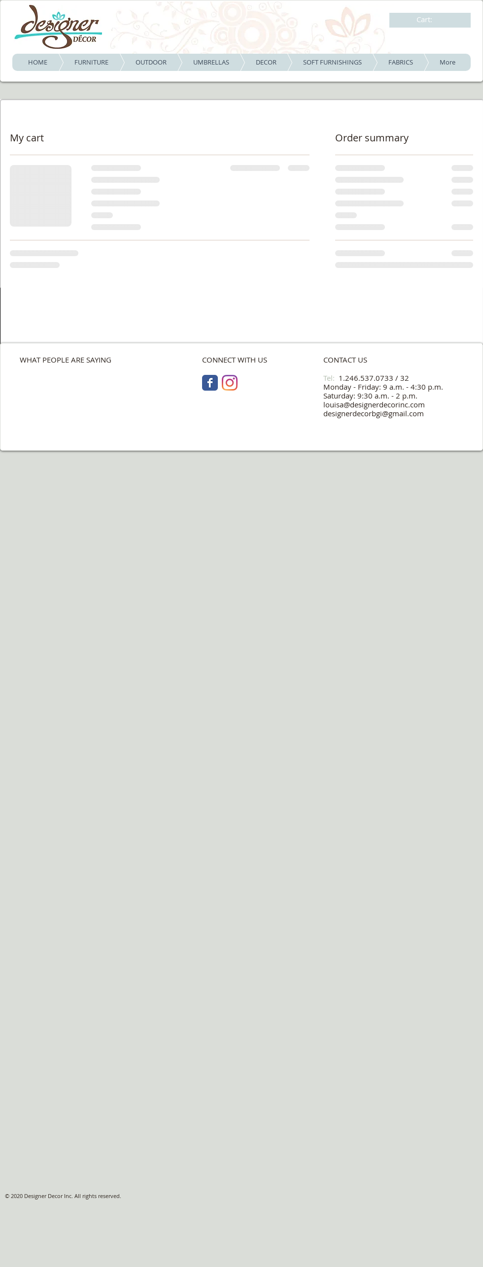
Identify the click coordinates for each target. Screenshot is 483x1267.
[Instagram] (230, 383)
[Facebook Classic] (210, 383)
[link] (431, 19)
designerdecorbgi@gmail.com (373, 413)
